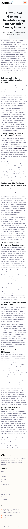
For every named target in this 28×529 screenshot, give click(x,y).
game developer (19, 192)
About (2, 474)
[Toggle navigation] (25, 2)
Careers (3, 487)
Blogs (15, 31)
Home (10, 31)
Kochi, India (4, 502)
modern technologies (15, 172)
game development (21, 297)
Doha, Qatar (4, 497)
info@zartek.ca (7, 518)
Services (3, 479)
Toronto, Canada (5, 494)
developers (18, 210)
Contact (3, 482)
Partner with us (5, 484)
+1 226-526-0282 (7, 515)
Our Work (3, 476)
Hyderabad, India (5, 499)
